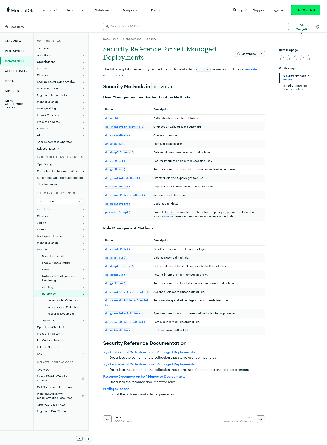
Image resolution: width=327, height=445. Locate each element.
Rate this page (288, 50)
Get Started (305, 10)
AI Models (12, 90)
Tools (9, 80)
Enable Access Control (56, 262)
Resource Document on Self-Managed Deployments (144, 376)
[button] (240, 10)
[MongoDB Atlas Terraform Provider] (61, 378)
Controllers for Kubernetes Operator (60, 171)
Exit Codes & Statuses (51, 340)
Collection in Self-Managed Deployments (149, 352)
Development (14, 50)
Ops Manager (46, 164)
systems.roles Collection (63, 300)
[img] (281, 57)
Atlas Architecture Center (14, 104)
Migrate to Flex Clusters (52, 411)
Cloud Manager (47, 184)
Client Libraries (16, 70)
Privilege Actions (116, 389)
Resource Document (60, 313)
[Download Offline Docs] (79, 438)
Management (14, 60)
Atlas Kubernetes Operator (54, 141)
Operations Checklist (50, 327)
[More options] (261, 54)
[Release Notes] (61, 148)
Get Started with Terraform (54, 387)
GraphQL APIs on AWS (51, 404)
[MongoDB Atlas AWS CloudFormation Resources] (61, 395)
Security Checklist (53, 256)
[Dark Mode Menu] (317, 26)
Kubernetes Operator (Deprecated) (60, 177)
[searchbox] (166, 26)
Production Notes (48, 333)
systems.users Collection (63, 307)
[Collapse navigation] (89, 438)
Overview (43, 48)
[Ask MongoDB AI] (299, 26)
